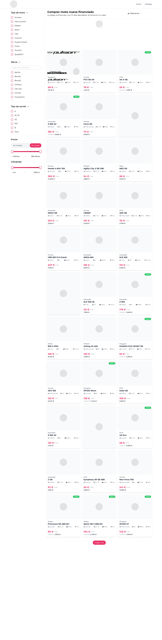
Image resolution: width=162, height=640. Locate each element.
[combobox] (134, 13)
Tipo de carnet (20, 106)
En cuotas (36, 145)
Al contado (17, 145)
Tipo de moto (19, 12)
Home (138, 4)
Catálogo (148, 4)
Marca (16, 62)
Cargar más (99, 531)
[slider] (12, 151)
